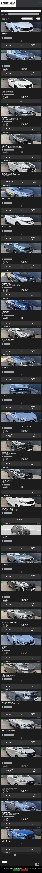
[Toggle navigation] (40, 3)
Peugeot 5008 (35, 14)
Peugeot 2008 (23, 14)
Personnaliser (31, 870)
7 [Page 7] (27, 854)
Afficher (35, 18)
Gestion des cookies (29, 862)
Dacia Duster (17, 14)
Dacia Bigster (29, 14)
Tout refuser (24, 870)
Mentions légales (21, 861)
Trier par (20, 18)
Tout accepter (17, 870)
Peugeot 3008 (11, 14)
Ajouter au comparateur (6, 48)
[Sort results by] (27, 18)
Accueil (13, 861)
